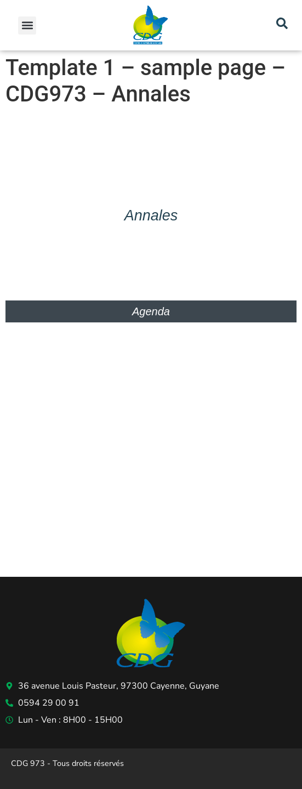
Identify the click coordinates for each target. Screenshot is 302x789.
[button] (27, 25)
